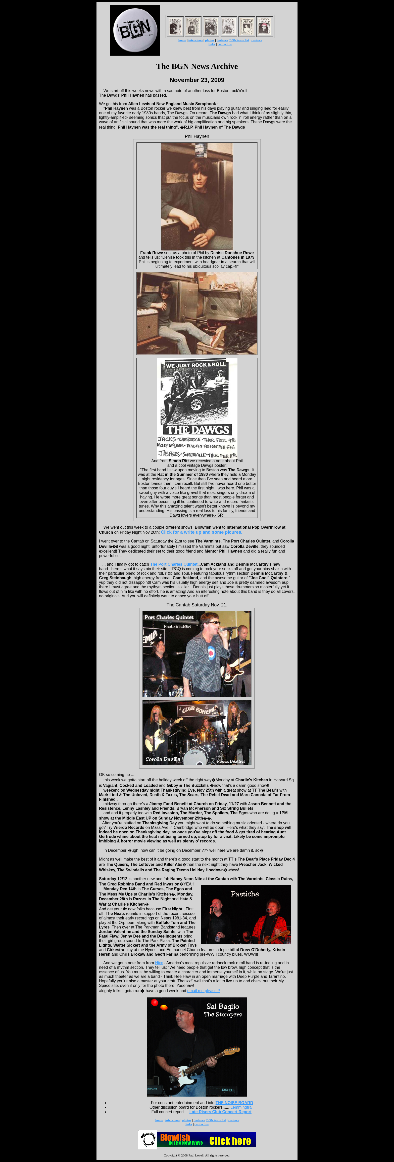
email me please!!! (203, 991)
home (182, 40)
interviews (195, 40)
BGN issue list (239, 40)
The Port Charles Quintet (174, 564)
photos (209, 40)
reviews (256, 40)
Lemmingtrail (242, 1107)
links (212, 44)
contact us (225, 44)
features (222, 40)
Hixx (159, 963)
